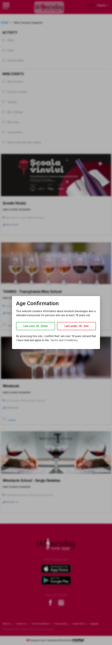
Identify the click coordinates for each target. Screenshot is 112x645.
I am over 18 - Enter (35, 326)
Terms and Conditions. (64, 340)
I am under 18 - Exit (76, 326)
